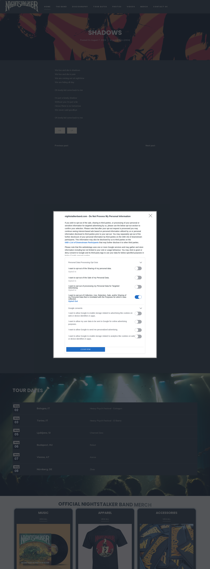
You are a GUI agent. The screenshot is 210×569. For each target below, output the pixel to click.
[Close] (151, 216)
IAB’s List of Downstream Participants (82, 242)
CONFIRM (86, 349)
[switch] (138, 268)
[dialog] (105, 284)
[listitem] (105, 262)
